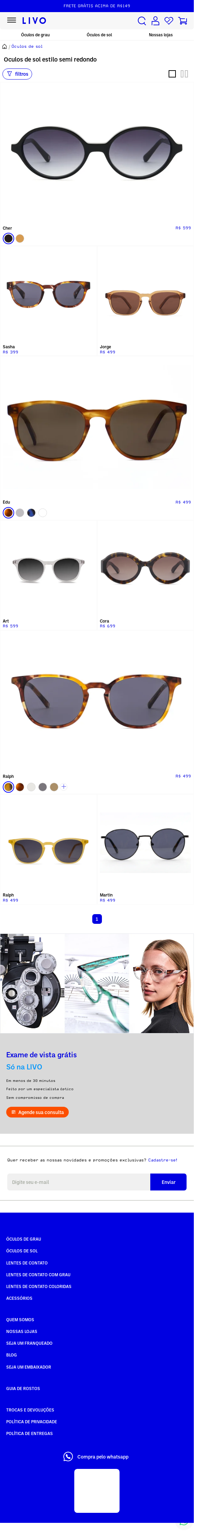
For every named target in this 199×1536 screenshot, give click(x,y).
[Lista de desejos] (168, 21)
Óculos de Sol (22, 1250)
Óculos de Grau (23, 1239)
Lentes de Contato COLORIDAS (39, 1286)
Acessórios (19, 1298)
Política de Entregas (29, 1433)
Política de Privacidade (31, 1421)
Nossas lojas (161, 34)
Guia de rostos (23, 1388)
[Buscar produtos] (142, 21)
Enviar (169, 1182)
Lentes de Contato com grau (38, 1274)
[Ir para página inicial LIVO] (34, 21)
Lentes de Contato (27, 1263)
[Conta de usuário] (155, 21)
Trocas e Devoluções (30, 1410)
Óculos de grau (35, 34)
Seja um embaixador (28, 1367)
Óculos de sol (99, 34)
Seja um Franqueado (29, 1343)
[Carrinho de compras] (182, 21)
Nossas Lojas (21, 1331)
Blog (11, 1355)
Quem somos (20, 1319)
